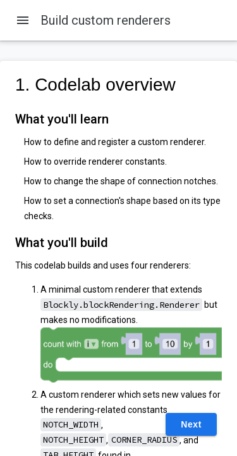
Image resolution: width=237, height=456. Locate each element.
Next (191, 424)
